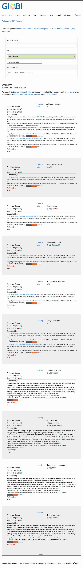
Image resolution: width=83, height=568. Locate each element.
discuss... (40, 125)
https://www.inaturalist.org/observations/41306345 (26, 216)
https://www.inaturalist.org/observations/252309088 (27, 255)
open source (60, 563)
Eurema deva (51, 206)
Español (78, 15)
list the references (50, 94)
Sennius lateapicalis (54, 164)
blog (10, 15)
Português (6, 21)
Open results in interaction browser (26, 94)
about (4, 15)
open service (30, 563)
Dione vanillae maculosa (55, 281)
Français (19, 21)
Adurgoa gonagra (53, 104)
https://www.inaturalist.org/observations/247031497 (27, 138)
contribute (26, 15)
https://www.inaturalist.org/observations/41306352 (26, 127)
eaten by (40, 321)
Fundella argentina (53, 370)
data (34, 15)
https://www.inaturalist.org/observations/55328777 (26, 177)
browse (17, 15)
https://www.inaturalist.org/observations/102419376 (27, 117)
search (58, 15)
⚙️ (50, 117)
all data (28, 92)
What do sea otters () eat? (32, 29)
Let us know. (69, 92)
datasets (42, 15)
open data (47, 563)
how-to (50, 15)
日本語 (12, 21)
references (68, 15)
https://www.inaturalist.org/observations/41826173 (26, 294)
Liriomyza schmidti (53, 242)
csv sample (18, 92)
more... (41, 554)
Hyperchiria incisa (53, 515)
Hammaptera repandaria (55, 465)
